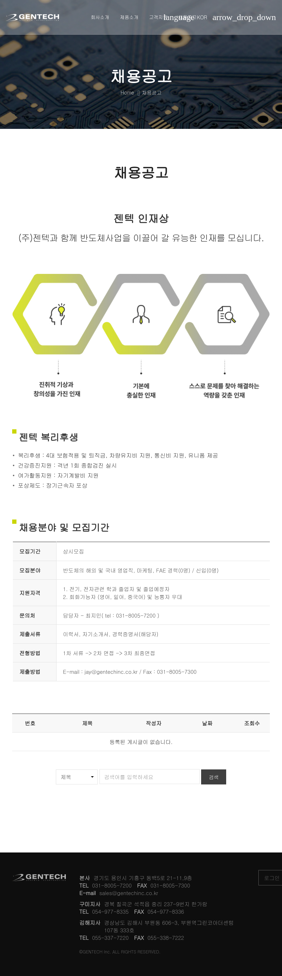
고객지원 (158, 17)
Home (127, 92)
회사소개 (100, 17)
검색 (214, 777)
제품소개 (129, 17)
